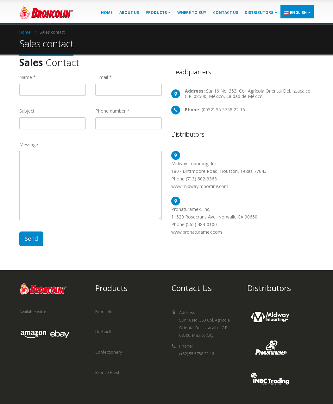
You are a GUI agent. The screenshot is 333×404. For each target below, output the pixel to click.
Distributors (259, 12)
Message (28, 144)
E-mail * (103, 77)
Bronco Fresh (108, 372)
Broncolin (104, 311)
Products (156, 12)
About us (129, 12)
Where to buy (191, 12)
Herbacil (103, 332)
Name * (27, 77)
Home (107, 12)
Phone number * (112, 111)
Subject (27, 111)
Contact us (225, 12)
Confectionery (108, 352)
